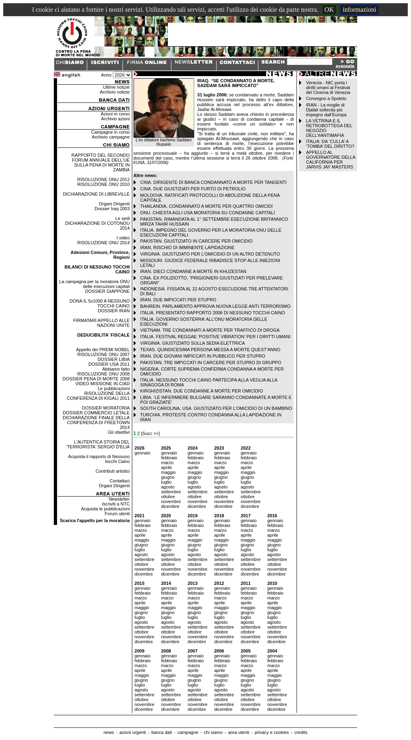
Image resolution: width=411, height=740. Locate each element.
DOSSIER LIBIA (113, 359)
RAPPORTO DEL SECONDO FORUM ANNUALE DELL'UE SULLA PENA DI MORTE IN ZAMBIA (101, 162)
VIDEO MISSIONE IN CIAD (102, 383)
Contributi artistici (112, 471)
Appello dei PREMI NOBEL (103, 349)
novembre (171, 501)
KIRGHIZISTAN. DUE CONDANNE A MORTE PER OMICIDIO (201, 390)
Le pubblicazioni (114, 388)
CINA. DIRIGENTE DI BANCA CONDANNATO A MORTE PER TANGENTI (213, 182)
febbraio (169, 457)
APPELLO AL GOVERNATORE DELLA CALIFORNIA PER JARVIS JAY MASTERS (330, 159)
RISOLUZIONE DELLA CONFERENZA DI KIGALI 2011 (98, 396)
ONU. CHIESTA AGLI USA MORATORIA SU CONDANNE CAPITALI (207, 212)
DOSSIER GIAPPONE (107, 291)
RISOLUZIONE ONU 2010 (103, 184)
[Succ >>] (150, 433)
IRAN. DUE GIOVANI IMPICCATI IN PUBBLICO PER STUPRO (202, 356)
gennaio (142, 452)
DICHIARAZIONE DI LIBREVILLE (96, 194)
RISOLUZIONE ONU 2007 (103, 354)
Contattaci (120, 480)
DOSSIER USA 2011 (109, 364)
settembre (171, 491)
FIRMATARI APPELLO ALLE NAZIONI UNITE (101, 323)
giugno (167, 477)
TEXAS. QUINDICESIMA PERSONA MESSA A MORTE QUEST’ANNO (210, 349)
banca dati (161, 732)
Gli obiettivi (119, 432)
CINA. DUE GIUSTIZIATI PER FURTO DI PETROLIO (193, 188)
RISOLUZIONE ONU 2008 (103, 373)
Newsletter (119, 499)
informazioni (359, 9)
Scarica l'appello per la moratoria (95, 520)
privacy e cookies (272, 732)
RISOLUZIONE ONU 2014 (103, 242)
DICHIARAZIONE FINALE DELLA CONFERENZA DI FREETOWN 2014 (96, 422)
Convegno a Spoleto (326, 98)
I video (123, 237)
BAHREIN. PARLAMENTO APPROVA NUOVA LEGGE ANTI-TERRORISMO (215, 306)
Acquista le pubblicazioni (105, 508)
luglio (166, 482)
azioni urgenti (132, 732)
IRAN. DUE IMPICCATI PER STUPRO (178, 299)
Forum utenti (117, 513)
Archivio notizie (115, 92)
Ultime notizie (116, 87)
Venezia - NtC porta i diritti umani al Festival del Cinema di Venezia (328, 87)
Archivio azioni (115, 118)
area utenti (238, 732)
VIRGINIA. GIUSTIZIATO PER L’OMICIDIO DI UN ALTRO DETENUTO (210, 254)
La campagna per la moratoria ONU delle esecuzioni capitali (94, 284)
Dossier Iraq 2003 (112, 208)
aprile (166, 467)
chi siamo (213, 732)
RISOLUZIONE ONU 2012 (103, 179)
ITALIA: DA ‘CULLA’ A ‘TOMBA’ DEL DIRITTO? (330, 144)
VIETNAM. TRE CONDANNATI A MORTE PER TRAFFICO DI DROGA (210, 330)
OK (329, 9)
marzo (167, 462)
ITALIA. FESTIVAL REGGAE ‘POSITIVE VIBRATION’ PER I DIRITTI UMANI (215, 336)
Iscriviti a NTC (115, 503)
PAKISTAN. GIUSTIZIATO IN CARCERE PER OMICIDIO (196, 241)
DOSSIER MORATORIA (105, 407)
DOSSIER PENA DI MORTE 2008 (96, 378)
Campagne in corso (110, 132)
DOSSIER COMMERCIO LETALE (96, 412)
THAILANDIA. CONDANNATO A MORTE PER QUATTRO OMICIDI (206, 206)
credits (300, 732)
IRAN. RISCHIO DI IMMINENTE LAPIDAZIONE (187, 247)
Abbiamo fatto (116, 369)
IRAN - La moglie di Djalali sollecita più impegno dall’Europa (326, 109)
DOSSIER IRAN (114, 310)
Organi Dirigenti (114, 203)
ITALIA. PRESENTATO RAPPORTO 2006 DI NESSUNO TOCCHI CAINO (212, 312)
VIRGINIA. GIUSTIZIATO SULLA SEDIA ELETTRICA (192, 343)
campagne (188, 732)
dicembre (170, 506)
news (109, 732)
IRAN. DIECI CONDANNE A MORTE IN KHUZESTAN (193, 271)
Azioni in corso (115, 113)
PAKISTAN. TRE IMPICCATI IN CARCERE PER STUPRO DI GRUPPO (211, 362)
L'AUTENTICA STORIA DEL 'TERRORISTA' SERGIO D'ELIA (98, 444)
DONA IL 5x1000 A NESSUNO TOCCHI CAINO (100, 303)
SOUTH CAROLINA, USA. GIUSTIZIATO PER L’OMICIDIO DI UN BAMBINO (216, 408)
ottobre (168, 496)
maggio (168, 472)
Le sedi (122, 218)
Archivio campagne (111, 136)
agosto (167, 486)
